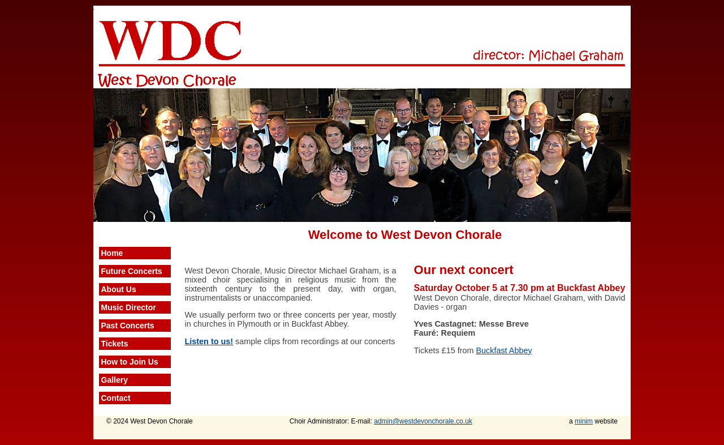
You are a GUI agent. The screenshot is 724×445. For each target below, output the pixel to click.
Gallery (114, 379)
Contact (116, 398)
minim (584, 421)
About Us (118, 289)
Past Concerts (127, 325)
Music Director (128, 307)
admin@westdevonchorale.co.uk (423, 421)
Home (112, 253)
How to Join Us (129, 361)
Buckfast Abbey (504, 350)
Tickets (114, 343)
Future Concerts (131, 271)
